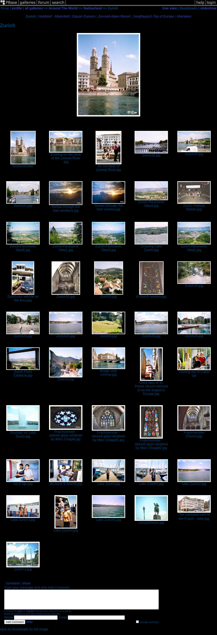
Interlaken (184, 16)
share (26, 583)
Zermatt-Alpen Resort (114, 16)
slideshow (208, 8)
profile (17, 8)
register (30, 614)
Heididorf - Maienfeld (54, 16)
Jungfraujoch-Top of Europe (153, 16)
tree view (170, 8)
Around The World (63, 8)
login (19, 614)
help (29, 625)
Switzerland (92, 8)
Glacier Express (84, 16)
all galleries (34, 8)
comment (13, 583)
